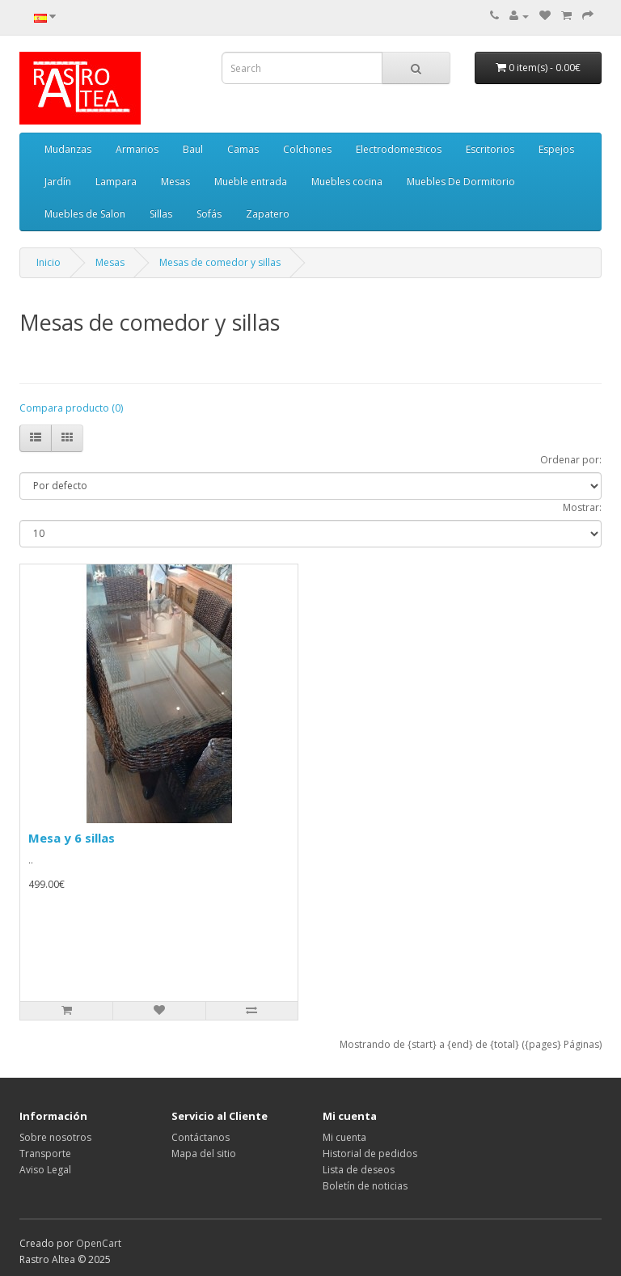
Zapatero (267, 214)
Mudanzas (67, 149)
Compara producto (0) (71, 408)
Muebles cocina (346, 181)
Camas (243, 149)
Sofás (209, 214)
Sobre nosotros (55, 1137)
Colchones (307, 149)
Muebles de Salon (84, 214)
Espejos (556, 149)
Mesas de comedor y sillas (220, 262)
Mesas (175, 181)
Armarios (137, 149)
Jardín (57, 181)
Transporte (45, 1153)
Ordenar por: (571, 460)
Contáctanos (200, 1137)
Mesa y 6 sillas (71, 838)
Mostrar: (582, 507)
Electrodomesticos (398, 149)
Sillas (161, 214)
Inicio (48, 262)
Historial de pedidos (370, 1153)
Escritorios (490, 149)
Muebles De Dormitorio (461, 181)
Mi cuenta (344, 1137)
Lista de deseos (359, 1170)
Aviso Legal (45, 1170)
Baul (193, 149)
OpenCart (98, 1243)
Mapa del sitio (203, 1153)
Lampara (116, 181)
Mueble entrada (250, 181)
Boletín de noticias (365, 1186)
